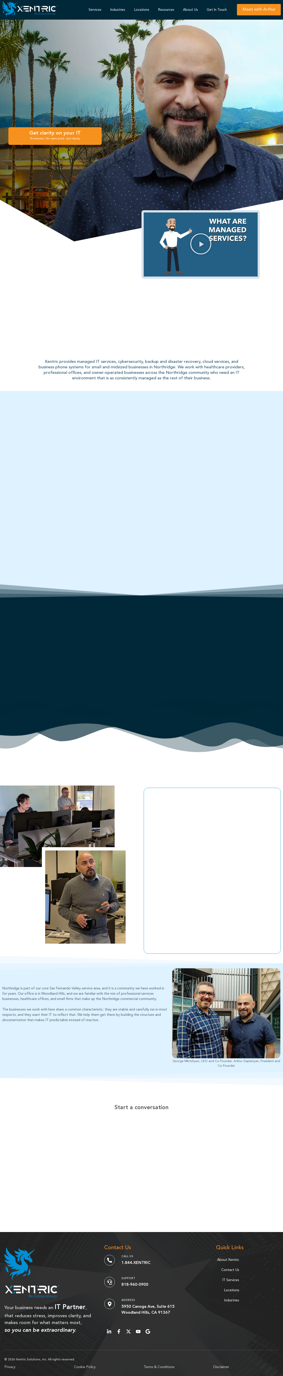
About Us (190, 10)
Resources (166, 10)
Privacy (9, 1367)
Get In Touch (217, 10)
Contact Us (230, 1270)
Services (95, 10)
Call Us (127, 1256)
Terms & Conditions (159, 1367)
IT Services (230, 1280)
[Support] (109, 1282)
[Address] (109, 1304)
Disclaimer (221, 1367)
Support (128, 1278)
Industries (117, 10)
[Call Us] (109, 1260)
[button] (201, 244)
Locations (141, 10)
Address (128, 1300)
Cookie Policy (85, 1367)
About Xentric (228, 1260)
